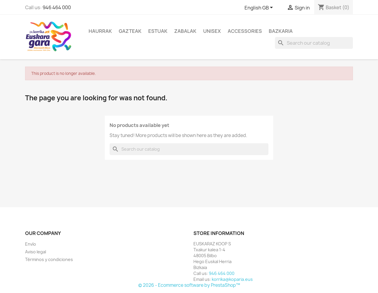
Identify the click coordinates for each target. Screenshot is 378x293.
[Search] (314, 43)
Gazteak (130, 31)
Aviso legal (35, 252)
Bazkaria (281, 31)
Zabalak (185, 31)
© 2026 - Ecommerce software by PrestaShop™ (189, 285)
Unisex (212, 31)
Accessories (245, 31)
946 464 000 (57, 7)
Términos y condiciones (49, 259)
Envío (30, 244)
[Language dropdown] (260, 8)
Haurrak (100, 31)
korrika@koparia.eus (232, 279)
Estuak (157, 31)
